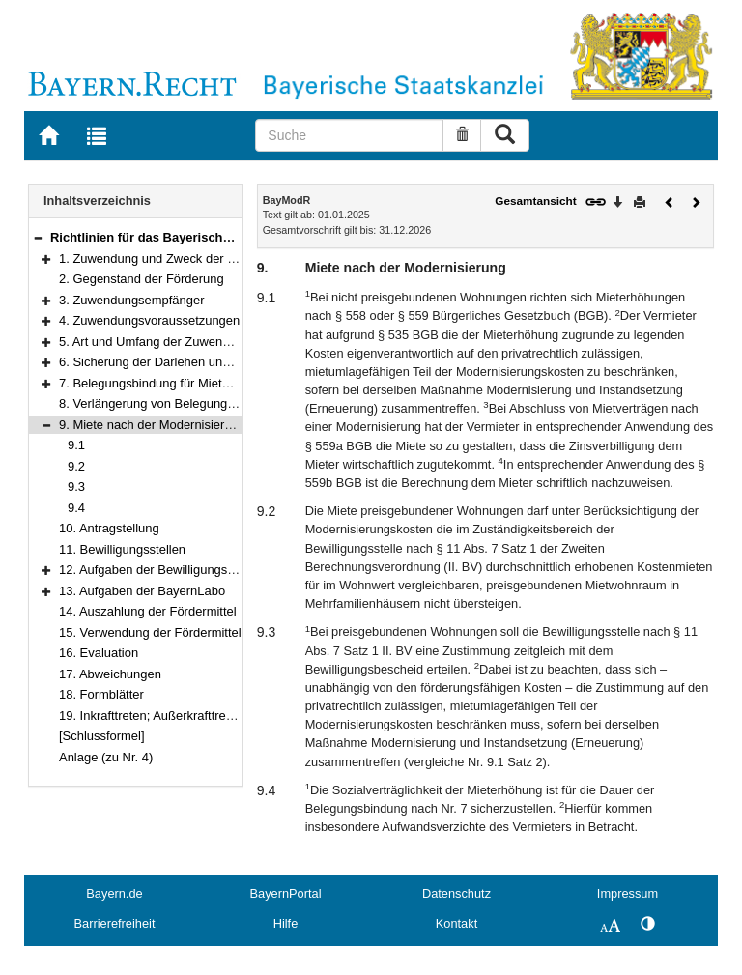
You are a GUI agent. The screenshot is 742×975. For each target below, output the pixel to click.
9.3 (76, 486)
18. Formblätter (101, 694)
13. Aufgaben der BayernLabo (142, 591)
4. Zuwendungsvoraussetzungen (149, 320)
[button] (38, 237)
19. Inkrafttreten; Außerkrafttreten (151, 715)
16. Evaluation (98, 652)
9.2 (76, 466)
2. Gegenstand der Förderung (141, 279)
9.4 (76, 508)
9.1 (76, 445)
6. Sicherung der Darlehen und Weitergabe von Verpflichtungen (234, 362)
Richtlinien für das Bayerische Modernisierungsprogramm (223, 237)
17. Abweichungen (110, 674)
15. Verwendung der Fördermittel (150, 632)
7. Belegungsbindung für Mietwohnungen (173, 383)
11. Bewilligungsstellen (122, 549)
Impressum (627, 893)
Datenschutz (456, 893)
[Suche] (349, 135)
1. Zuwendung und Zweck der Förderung (172, 258)
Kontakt (456, 923)
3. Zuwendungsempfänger (132, 300)
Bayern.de (114, 893)
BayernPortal (286, 893)
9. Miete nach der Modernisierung (152, 424)
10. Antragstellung (109, 528)
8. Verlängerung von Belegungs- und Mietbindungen (203, 403)
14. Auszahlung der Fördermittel (148, 611)
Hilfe (286, 923)
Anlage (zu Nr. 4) (106, 757)
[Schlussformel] (102, 736)
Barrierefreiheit (115, 923)
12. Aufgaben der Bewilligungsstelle (158, 569)
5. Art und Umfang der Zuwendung (154, 341)
